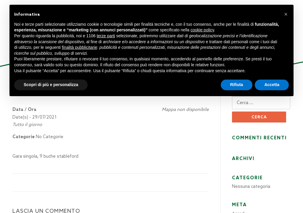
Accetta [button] (271, 84)
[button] (286, 14)
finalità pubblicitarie (79, 47)
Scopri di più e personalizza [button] (51, 84)
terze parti (106, 35)
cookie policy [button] (202, 30)
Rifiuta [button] (236, 84)
